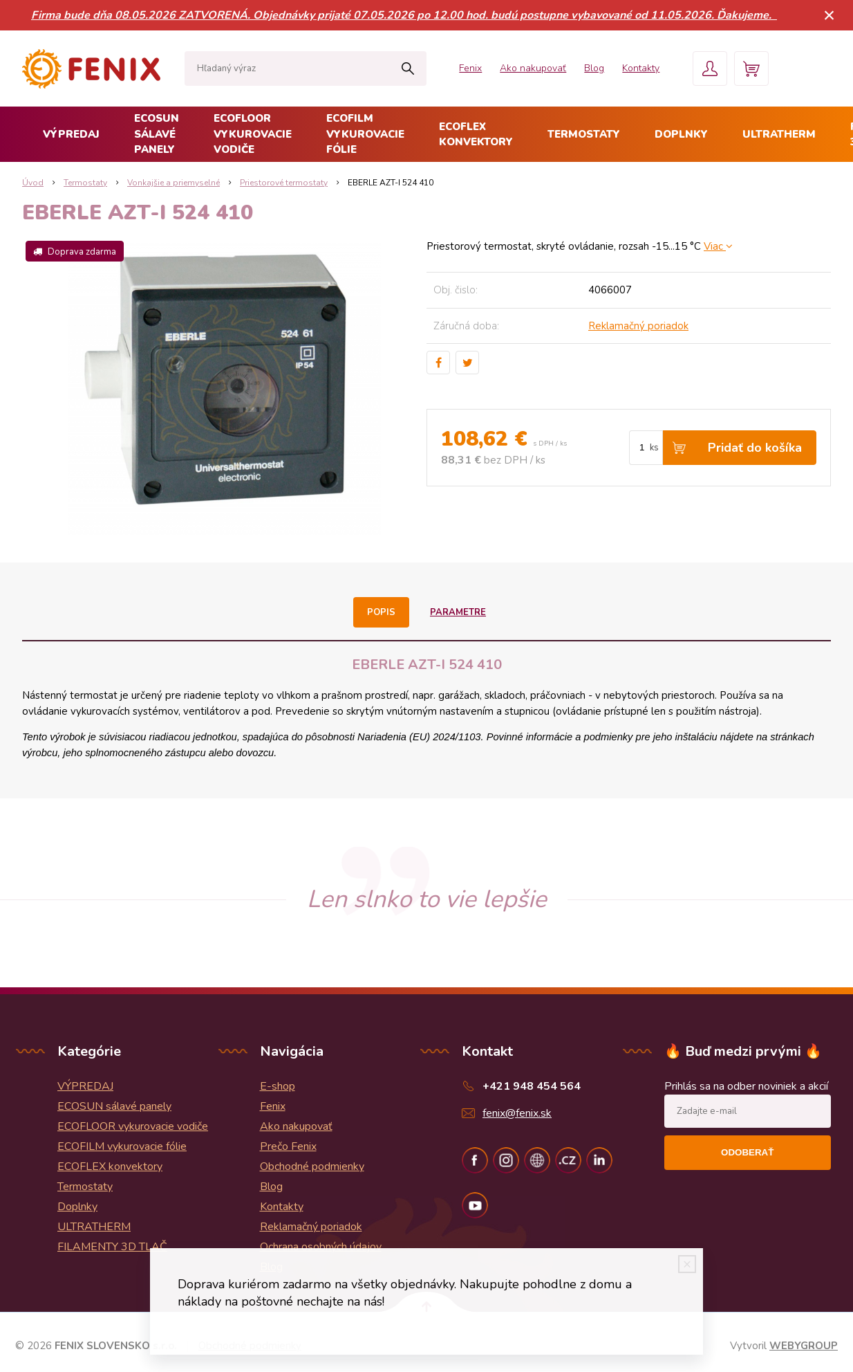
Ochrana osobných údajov (321, 1246)
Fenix (470, 68)
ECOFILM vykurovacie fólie (365, 133)
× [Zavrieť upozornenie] (829, 14)
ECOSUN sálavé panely (156, 133)
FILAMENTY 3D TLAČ (112, 1246)
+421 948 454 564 (531, 1086)
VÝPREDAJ (71, 134)
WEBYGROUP (803, 1346)
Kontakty (640, 68)
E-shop (277, 1086)
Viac (718, 246)
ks (654, 447)
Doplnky (681, 134)
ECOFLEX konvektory (476, 134)
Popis (381, 612)
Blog (594, 68)
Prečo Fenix (288, 1146)
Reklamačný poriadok (638, 326)
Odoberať (747, 1152)
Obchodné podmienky (312, 1166)
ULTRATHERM (779, 134)
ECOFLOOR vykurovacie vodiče (253, 133)
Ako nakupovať (533, 68)
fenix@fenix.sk (517, 1113)
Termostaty (583, 134)
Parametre (458, 612)
